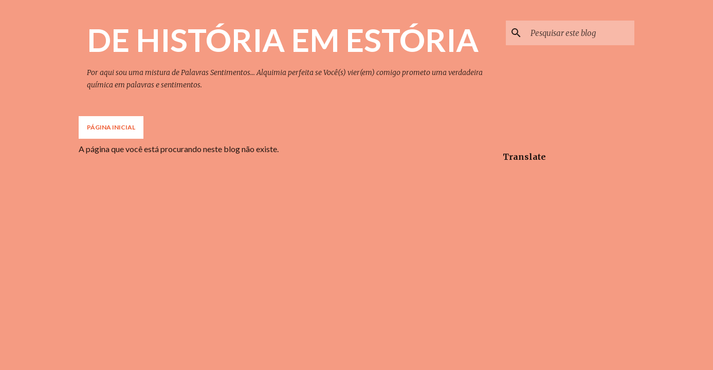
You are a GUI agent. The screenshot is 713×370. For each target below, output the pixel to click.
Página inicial (111, 127)
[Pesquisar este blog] (580, 33)
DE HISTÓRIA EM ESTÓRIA (283, 40)
